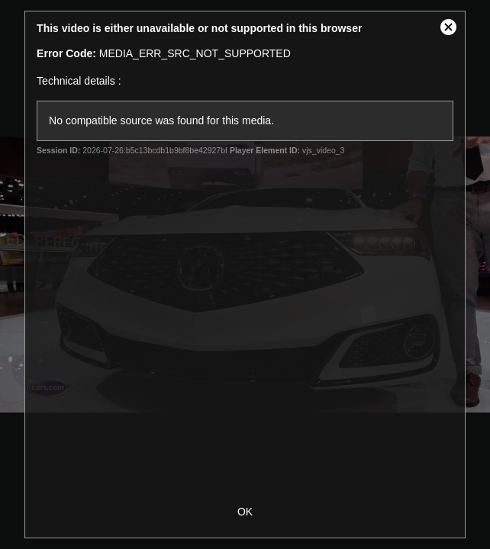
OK (245, 512)
